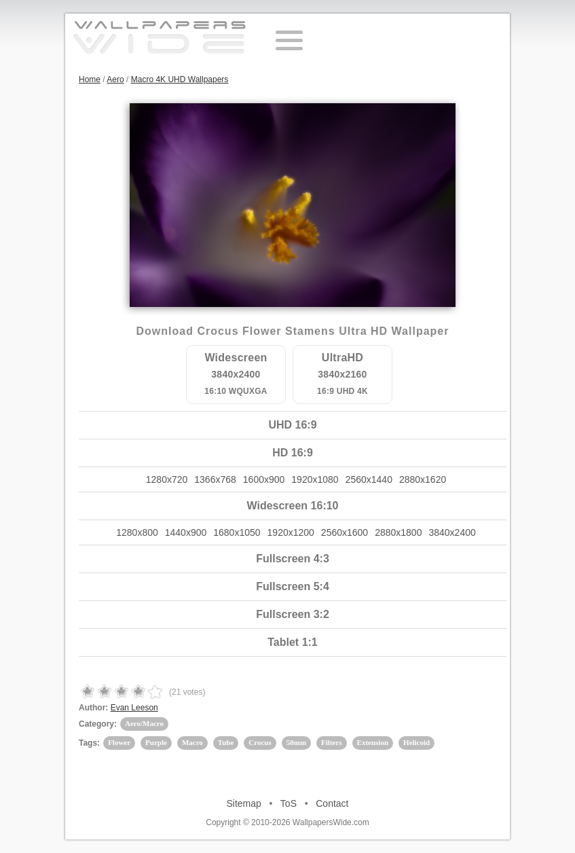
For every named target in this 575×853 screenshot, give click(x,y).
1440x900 (186, 532)
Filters (331, 742)
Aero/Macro (144, 723)
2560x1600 (344, 532)
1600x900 (264, 479)
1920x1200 (290, 532)
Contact (332, 803)
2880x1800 (398, 532)
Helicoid (416, 742)
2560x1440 (369, 479)
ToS (288, 803)
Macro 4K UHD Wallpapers (180, 79)
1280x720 (167, 479)
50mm (296, 742)
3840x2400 (451, 532)
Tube (226, 742)
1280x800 (137, 532)
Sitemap (244, 803)
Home (89, 79)
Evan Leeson (134, 707)
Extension (372, 742)
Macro (192, 742)
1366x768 (215, 479)
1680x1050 (236, 532)
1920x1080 (314, 479)
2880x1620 (422, 479)
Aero (115, 79)
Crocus (259, 742)
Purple (156, 742)
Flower (119, 742)
